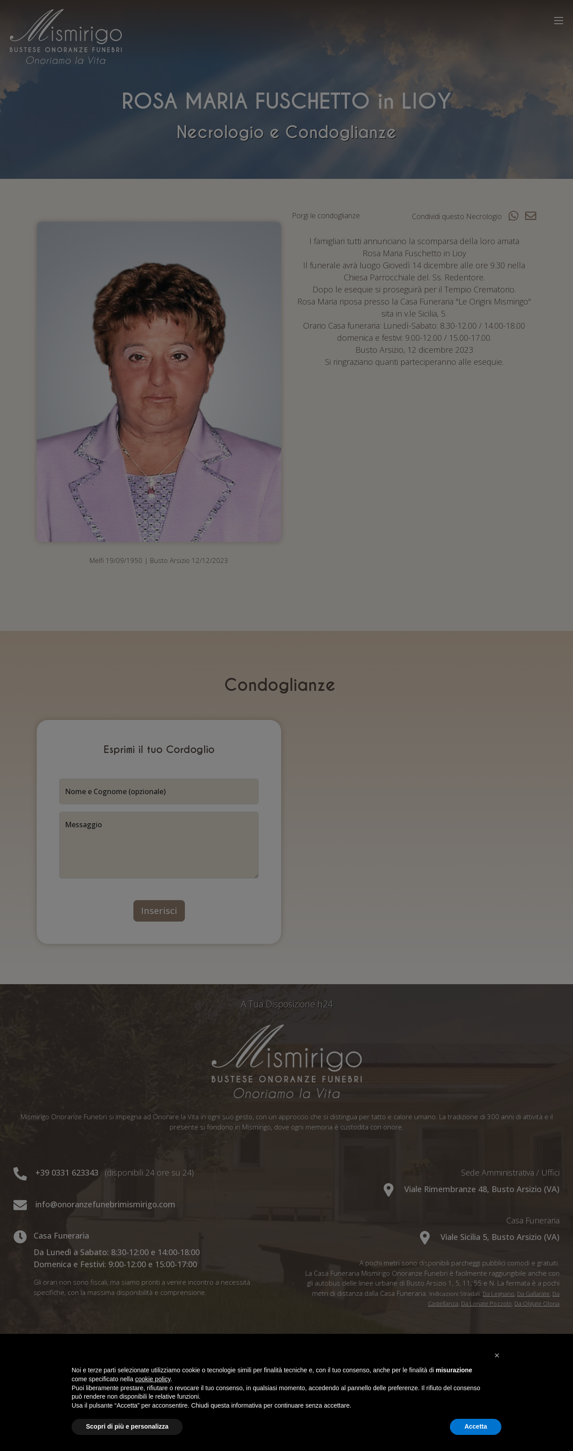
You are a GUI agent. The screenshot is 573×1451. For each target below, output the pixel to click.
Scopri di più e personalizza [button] (127, 1426)
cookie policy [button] (153, 1379)
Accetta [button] (475, 1426)
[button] (497, 1355)
